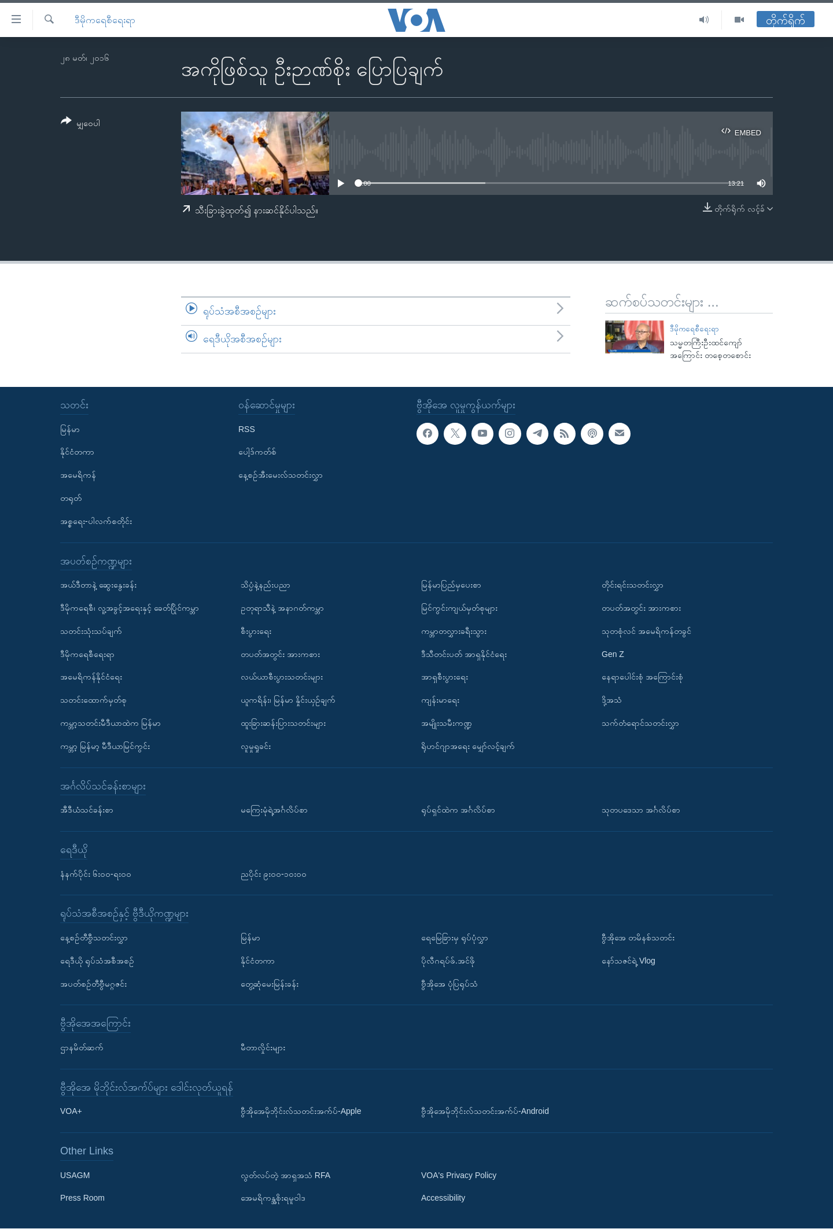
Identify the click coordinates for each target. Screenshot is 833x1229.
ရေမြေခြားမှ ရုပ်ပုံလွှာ (454, 937)
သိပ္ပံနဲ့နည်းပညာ (265, 585)
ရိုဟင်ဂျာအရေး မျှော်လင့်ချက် (468, 746)
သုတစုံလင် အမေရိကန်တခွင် (646, 631)
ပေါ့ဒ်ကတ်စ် (257, 452)
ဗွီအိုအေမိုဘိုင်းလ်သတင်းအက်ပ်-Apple (301, 1111)
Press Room (82, 1198)
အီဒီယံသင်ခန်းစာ (86, 810)
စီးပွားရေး (256, 631)
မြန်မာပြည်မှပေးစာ (451, 585)
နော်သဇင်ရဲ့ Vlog (628, 960)
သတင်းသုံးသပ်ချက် (91, 631)
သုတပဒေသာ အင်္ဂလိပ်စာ (641, 810)
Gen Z (613, 654)
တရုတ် (71, 498)
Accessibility (443, 1198)
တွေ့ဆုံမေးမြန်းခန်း (269, 983)
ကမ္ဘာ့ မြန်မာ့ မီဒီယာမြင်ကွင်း (105, 746)
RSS (246, 429)
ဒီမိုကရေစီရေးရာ (105, 20)
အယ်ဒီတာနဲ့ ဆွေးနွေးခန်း (98, 585)
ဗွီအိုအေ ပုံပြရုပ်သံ (449, 983)
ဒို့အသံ (612, 700)
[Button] (80, 124)
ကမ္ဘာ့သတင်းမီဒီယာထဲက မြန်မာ (110, 723)
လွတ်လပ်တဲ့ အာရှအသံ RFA (285, 1175)
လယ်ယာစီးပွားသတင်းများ (282, 677)
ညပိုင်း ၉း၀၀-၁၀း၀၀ (274, 874)
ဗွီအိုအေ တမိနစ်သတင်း (638, 937)
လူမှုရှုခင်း (256, 746)
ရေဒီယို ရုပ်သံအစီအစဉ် (97, 960)
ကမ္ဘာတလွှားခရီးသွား (453, 631)
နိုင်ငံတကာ (77, 452)
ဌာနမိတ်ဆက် (82, 1047)
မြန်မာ (70, 429)
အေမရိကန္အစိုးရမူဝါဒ (273, 1198)
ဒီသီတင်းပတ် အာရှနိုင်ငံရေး (464, 654)
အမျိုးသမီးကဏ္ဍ (446, 723)
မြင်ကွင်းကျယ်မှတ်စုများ (459, 607)
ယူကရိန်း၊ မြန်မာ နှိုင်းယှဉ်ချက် (288, 700)
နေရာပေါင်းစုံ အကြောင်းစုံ (642, 677)
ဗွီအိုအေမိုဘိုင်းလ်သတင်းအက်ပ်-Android (485, 1111)
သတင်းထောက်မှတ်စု (93, 700)
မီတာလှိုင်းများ (263, 1047)
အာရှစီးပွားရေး (444, 677)
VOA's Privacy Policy (458, 1175)
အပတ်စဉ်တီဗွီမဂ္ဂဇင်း (93, 983)
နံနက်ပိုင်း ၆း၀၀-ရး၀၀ (95, 874)
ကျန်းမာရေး (440, 700)
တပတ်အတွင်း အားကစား (280, 654)
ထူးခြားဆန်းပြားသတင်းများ (283, 723)
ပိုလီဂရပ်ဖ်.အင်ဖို (448, 960)
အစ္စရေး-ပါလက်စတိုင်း (96, 521)
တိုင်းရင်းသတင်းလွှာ (633, 585)
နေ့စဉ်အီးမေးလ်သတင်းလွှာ (280, 475)
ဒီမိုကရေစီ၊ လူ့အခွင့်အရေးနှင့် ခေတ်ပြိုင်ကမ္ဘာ (129, 607)
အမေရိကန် (78, 475)
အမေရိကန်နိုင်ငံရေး (91, 677)
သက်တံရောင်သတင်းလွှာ (640, 723)
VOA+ (71, 1111)
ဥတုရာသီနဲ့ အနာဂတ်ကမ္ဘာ (282, 607)
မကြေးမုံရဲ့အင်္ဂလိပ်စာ (274, 810)
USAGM (75, 1175)
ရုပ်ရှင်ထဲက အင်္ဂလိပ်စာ (458, 810)
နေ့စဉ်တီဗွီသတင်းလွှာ (94, 937)
